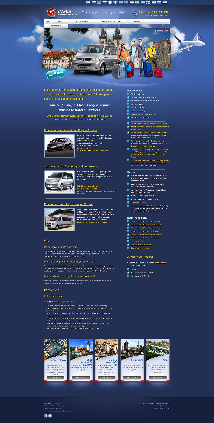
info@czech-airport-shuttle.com (156, 15)
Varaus (137, 21)
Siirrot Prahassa (83, 21)
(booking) (148, 257)
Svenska (143, 2)
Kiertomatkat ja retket (111, 21)
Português (126, 2)
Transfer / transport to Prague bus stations (145, 238)
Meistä (60, 21)
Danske (153, 2)
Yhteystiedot (56, 26)
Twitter (50, 416)
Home (47, 21)
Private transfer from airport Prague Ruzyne (70, 130)
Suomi (148, 2)
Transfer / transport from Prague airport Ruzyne (147, 221)
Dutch (132, 2)
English (88, 2)
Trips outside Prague (138, 241)
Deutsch (99, 2)
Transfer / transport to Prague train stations (145, 231)
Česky (93, 2)
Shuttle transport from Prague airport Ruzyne (71, 166)
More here (55, 377)
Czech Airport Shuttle (61, 12)
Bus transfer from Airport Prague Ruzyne (68, 204)
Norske (137, 2)
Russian (104, 2)
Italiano (115, 2)
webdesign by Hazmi (162, 408)
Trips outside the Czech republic (142, 244)
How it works (52, 289)
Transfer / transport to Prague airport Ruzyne (146, 224)
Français (110, 2)
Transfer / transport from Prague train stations (146, 228)
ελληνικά (164, 2)
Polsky (159, 2)
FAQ (47, 240)
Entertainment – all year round (141, 248)
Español (121, 2)
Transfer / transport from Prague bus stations (146, 234)
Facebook (46, 416)
